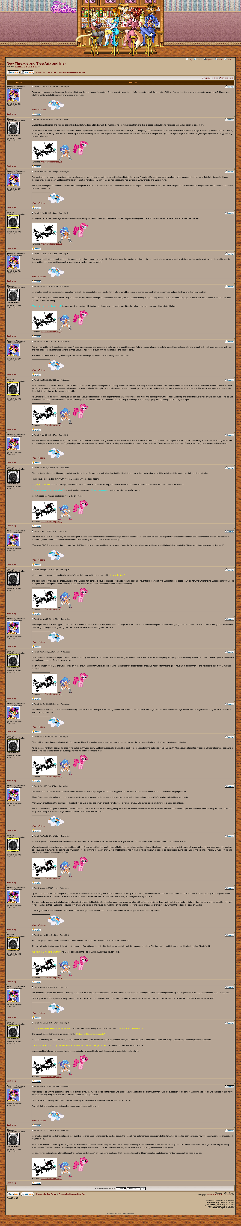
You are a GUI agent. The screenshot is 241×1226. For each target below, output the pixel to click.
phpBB (116, 1213)
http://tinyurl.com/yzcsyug (51, 162)
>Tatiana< (42, 110)
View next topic (226, 78)
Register (208, 60)
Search (198, 60)
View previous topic (210, 78)
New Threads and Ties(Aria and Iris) (36, 63)
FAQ (189, 60)
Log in (227, 60)
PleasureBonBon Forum (46, 72)
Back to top (11, 114)
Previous (18, 66)
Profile (218, 60)
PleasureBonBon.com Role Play (72, 72)
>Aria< (34, 110)
